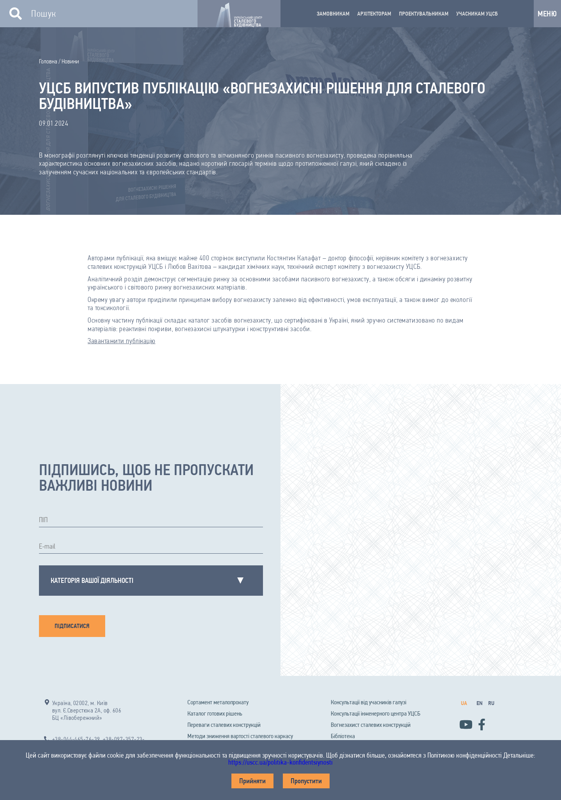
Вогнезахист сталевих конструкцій (371, 724)
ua (464, 703)
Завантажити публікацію (121, 341)
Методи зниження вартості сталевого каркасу (240, 736)
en (479, 703)
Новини (70, 61)
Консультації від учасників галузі (368, 702)
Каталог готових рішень (214, 713)
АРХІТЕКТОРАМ (374, 13)
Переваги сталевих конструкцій (224, 724)
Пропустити (306, 781)
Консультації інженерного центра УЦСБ (375, 713)
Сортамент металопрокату (218, 702)
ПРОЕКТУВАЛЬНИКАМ (423, 13)
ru (491, 703)
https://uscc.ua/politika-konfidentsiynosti (280, 762)
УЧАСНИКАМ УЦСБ (477, 13)
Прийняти (252, 781)
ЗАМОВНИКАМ (333, 13)
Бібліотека (343, 736)
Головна (48, 61)
